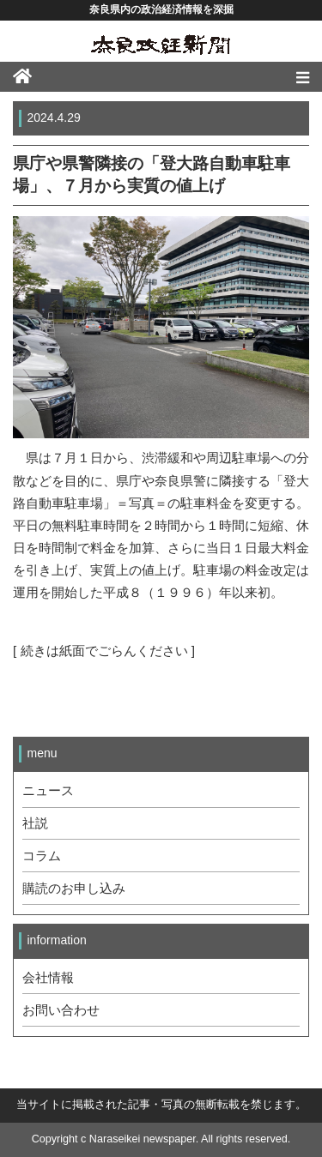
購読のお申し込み (73, 888)
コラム (41, 856)
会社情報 (48, 978)
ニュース (48, 791)
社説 (35, 823)
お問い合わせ (61, 1010)
